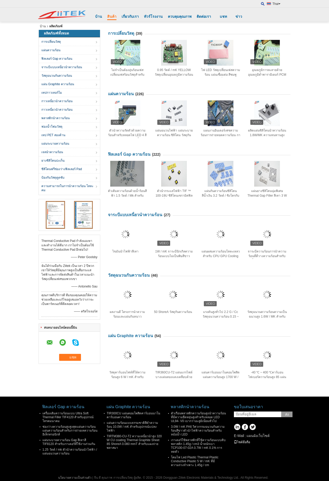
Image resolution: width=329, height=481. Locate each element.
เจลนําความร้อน (52, 152)
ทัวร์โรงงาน (153, 16)
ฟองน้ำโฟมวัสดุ (51, 126)
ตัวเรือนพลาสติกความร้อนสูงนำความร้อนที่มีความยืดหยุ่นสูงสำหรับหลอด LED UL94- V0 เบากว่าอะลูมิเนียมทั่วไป (198, 417)
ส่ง (287, 414)
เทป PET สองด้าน (53, 135)
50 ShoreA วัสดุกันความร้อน (173, 312)
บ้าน (98, 16)
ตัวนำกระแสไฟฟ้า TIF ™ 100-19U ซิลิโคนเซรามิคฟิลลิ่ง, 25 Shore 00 (174, 195)
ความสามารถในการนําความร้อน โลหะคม (67, 188)
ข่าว (238, 16)
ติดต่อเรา (204, 16)
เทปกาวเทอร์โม (51, 92)
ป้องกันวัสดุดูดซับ (53, 177)
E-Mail (239, 436)
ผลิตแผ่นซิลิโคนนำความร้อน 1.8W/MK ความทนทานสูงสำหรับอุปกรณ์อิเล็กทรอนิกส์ (267, 135)
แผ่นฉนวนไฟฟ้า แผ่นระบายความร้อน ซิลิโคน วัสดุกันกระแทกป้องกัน (174, 135)
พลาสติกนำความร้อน (55, 118)
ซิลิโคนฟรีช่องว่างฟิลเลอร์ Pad (61, 169)
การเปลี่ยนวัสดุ (51, 41)
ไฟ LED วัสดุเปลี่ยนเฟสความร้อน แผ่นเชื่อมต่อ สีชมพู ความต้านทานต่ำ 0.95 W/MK (220, 74)
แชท (223, 16)
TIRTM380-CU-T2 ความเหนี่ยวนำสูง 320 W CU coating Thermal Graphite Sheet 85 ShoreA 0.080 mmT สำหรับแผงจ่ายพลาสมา (134, 442)
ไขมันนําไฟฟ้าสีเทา (125, 251)
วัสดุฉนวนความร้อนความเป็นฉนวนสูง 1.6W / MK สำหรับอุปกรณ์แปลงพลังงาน (267, 316)
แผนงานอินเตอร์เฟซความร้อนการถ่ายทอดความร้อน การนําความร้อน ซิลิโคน (220, 135)
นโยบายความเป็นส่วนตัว (75, 477)
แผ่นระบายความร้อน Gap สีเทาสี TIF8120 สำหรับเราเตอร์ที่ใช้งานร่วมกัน (68, 442)
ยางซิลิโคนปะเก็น (53, 160)
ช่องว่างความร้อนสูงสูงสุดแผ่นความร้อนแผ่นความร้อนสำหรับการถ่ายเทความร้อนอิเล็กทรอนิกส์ (69, 430)
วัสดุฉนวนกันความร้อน (56, 75)
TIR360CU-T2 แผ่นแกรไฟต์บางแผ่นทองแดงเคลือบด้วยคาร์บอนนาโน (174, 377)
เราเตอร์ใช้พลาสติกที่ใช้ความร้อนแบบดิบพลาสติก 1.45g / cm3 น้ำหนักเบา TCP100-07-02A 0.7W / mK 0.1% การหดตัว (198, 445)
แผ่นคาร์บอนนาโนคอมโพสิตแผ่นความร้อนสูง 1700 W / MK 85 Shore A (221, 377)
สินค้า (111, 16)
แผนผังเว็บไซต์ (258, 436)
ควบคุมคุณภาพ (179, 16)
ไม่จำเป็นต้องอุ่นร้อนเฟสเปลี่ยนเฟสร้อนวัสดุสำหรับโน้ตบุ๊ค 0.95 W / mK (127, 74)
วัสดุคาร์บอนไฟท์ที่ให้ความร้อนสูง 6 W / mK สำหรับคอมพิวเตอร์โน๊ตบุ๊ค (127, 377)
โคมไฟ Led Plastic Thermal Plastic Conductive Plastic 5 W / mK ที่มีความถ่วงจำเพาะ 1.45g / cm (194, 461)
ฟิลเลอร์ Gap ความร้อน (56, 58)
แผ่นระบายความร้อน (55, 143)
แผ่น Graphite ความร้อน (57, 84)
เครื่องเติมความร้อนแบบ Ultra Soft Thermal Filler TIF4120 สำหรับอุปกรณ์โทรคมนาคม (68, 417)
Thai (276, 4)
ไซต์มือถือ (242, 442)
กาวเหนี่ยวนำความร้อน (56, 101)
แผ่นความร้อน (50, 50)
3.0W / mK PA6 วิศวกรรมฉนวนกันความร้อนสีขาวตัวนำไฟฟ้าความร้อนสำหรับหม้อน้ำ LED (198, 430)
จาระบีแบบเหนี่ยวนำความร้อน (61, 67)
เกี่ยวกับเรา (130, 16)
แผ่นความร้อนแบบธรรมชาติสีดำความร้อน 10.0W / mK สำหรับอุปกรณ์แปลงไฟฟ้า (132, 426)
